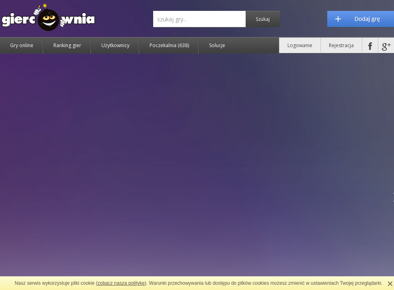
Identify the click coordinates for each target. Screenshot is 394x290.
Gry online (21, 45)
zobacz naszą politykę (121, 283)
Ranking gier (67, 45)
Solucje (217, 45)
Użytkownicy (115, 45)
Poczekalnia (169, 45)
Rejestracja (341, 45)
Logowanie (299, 45)
